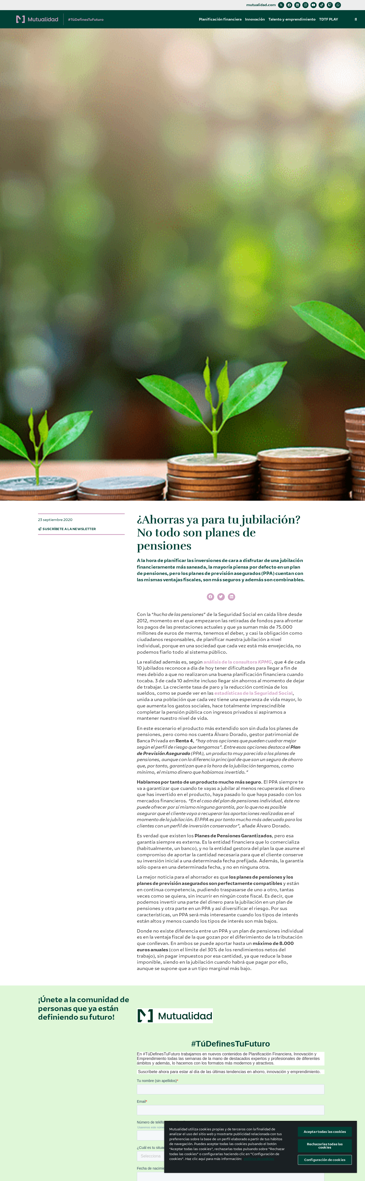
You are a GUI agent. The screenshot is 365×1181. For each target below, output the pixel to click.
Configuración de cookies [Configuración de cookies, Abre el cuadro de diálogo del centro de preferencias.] (324, 1160)
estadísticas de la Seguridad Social (253, 693)
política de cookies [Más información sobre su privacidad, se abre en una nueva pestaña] (259, 1159)
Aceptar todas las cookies (325, 1132)
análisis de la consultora (238, 662)
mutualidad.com (261, 5)
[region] (260, 1147)
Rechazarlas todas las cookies (325, 1146)
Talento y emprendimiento (292, 19)
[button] (356, 19)
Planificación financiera (220, 19)
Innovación (255, 19)
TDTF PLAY (328, 19)
